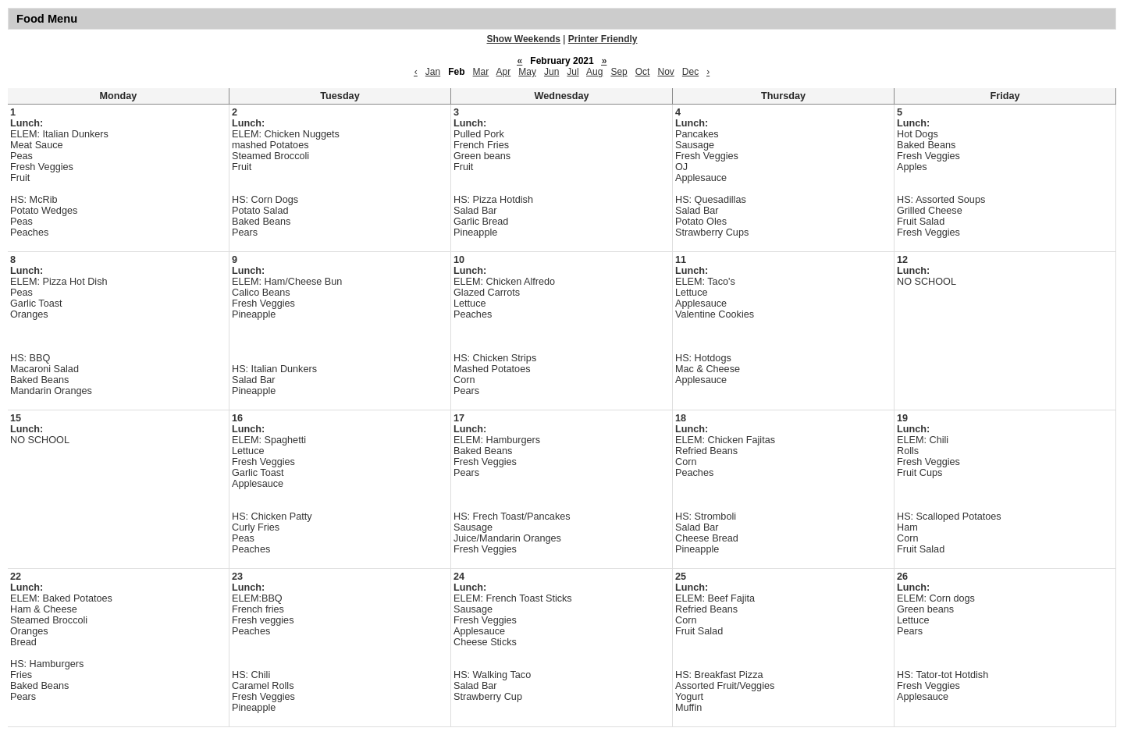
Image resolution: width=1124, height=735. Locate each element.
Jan (432, 71)
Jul (572, 71)
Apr (503, 71)
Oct (642, 71)
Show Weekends (523, 39)
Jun (551, 71)
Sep (618, 71)
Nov (665, 71)
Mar (481, 71)
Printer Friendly (603, 39)
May (527, 71)
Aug (594, 71)
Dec (690, 71)
